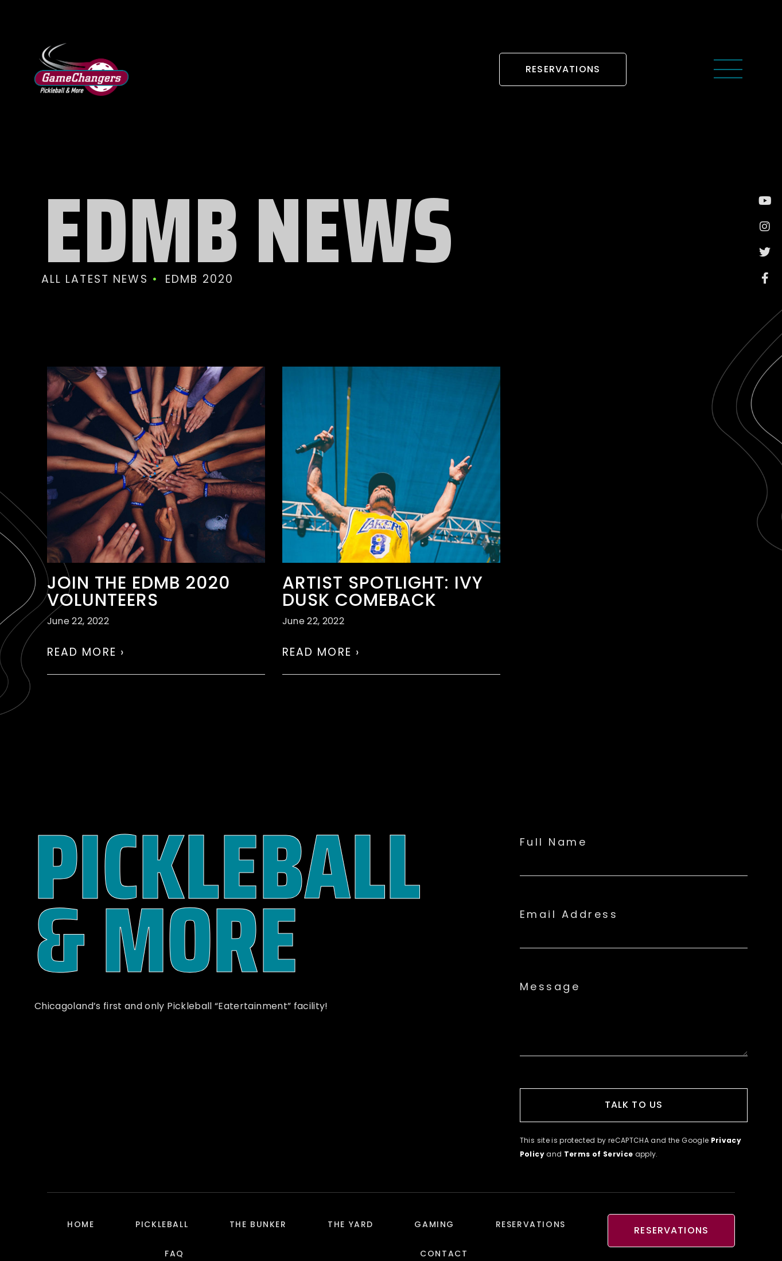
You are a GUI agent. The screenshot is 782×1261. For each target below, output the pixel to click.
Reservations (531, 1224)
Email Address (569, 914)
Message (550, 987)
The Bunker (258, 1224)
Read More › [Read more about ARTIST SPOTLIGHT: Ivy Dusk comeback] (321, 652)
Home (80, 1224)
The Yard (351, 1224)
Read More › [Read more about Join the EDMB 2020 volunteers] (86, 652)
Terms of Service (598, 1154)
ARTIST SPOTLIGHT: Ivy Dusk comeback (382, 591)
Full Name (554, 842)
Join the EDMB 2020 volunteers (138, 591)
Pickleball (161, 1224)
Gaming (434, 1224)
